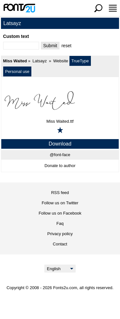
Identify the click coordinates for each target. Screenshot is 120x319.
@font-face (60, 154)
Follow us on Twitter (60, 202)
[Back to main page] (19, 8)
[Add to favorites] (60, 130)
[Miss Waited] (60, 100)
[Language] (60, 268)
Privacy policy (60, 233)
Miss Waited (15, 60)
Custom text (16, 36)
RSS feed (60, 192)
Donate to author (60, 165)
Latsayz (39, 60)
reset (66, 45)
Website (60, 60)
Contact (60, 244)
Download (60, 143)
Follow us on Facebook (60, 213)
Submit (50, 45)
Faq (59, 223)
